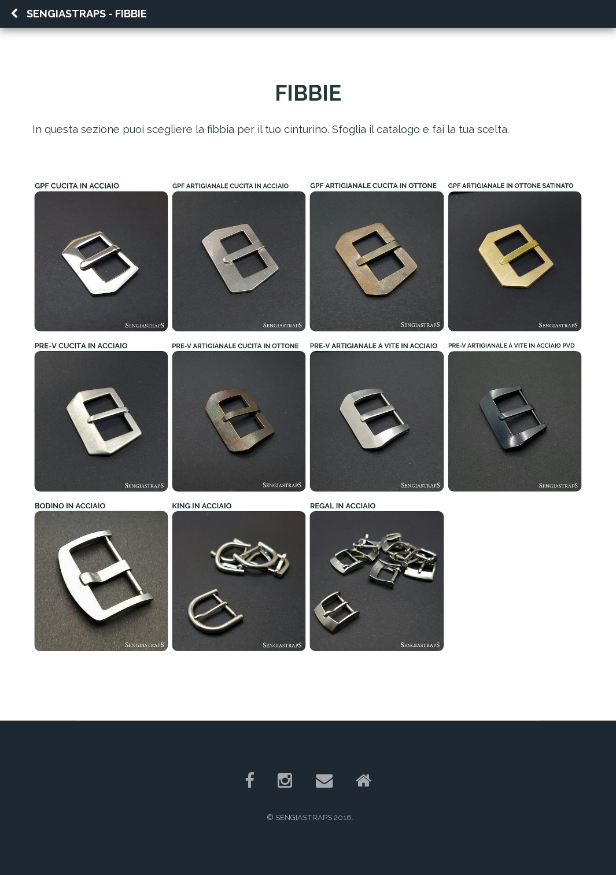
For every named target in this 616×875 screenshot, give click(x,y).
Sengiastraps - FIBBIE (78, 14)
